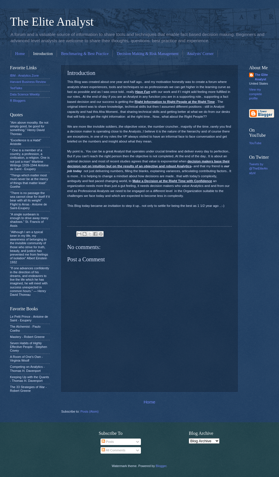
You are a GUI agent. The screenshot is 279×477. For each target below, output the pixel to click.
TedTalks (16, 88)
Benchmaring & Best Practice (84, 54)
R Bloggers (18, 100)
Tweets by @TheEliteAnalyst (258, 168)
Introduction (43, 54)
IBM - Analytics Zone (24, 75)
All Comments (113, 450)
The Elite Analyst (52, 21)
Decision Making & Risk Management (148, 54)
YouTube (255, 143)
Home (20, 54)
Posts (108, 441)
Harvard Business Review (28, 81)
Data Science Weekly (25, 94)
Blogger (161, 466)
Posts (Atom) (89, 411)
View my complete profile (255, 94)
